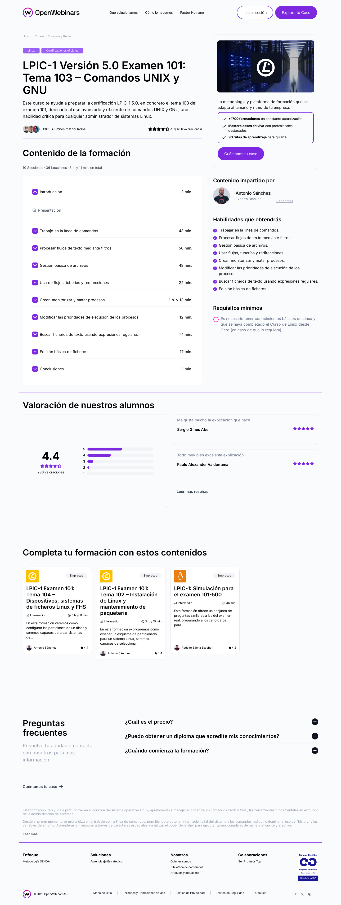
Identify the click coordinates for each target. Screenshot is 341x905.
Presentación (46, 210)
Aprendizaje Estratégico (106, 861)
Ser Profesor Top (249, 861)
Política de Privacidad (190, 893)
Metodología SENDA (36, 861)
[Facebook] (295, 894)
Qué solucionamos (123, 12)
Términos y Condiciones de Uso (144, 893)
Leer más (30, 834)
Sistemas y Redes (60, 36)
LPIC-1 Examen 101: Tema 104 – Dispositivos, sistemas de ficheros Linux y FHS (56, 597)
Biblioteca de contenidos (186, 867)
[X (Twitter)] (302, 894)
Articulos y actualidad (184, 872)
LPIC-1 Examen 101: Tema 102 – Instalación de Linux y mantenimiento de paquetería (128, 600)
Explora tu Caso (296, 12)
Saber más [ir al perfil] (284, 201)
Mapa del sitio (102, 893)
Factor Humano (192, 12)
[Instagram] (309, 894)
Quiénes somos (180, 861)
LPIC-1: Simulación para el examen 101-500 (204, 591)
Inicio (27, 36)
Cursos (39, 36)
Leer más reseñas (192, 491)
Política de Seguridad (230, 893)
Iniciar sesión (255, 12)
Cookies (260, 893)
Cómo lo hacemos (159, 12)
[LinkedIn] (317, 894)
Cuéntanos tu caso (240, 153)
